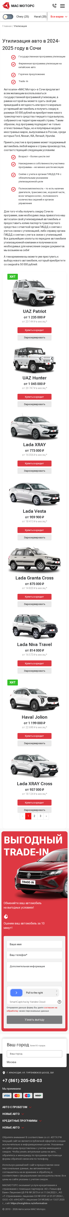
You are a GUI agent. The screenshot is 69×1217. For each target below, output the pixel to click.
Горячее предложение (32, 74)
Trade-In (23, 81)
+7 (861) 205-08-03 (22, 1080)
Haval (40, 16)
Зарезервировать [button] (34, 337)
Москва (11, 1062)
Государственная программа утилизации (42, 56)
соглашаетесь (10, 1172)
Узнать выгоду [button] (34, 1019)
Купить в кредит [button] (34, 330)
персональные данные (15, 1168)
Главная (7, 26)
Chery (22, 16)
